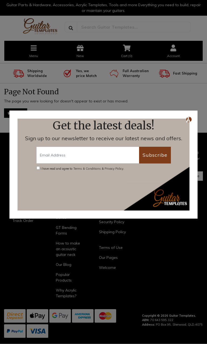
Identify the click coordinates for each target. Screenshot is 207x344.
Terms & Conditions (87, 169)
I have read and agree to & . (80, 168)
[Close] (189, 119)
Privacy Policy (114, 169)
